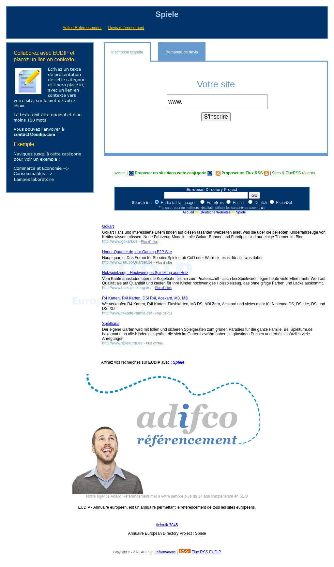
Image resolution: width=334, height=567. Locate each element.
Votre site (216, 84)
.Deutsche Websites (215, 212)
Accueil (188, 212)
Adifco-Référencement (82, 27)
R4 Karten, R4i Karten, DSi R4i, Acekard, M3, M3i (145, 298)
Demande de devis (181, 52)
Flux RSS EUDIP (200, 552)
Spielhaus (110, 323)
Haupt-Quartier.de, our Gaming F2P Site (137, 252)
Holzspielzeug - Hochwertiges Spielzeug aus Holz (145, 272)
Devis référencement (126, 27)
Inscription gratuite (127, 52)
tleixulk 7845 (167, 525)
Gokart (108, 226)
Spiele (241, 212)
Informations (165, 552)
